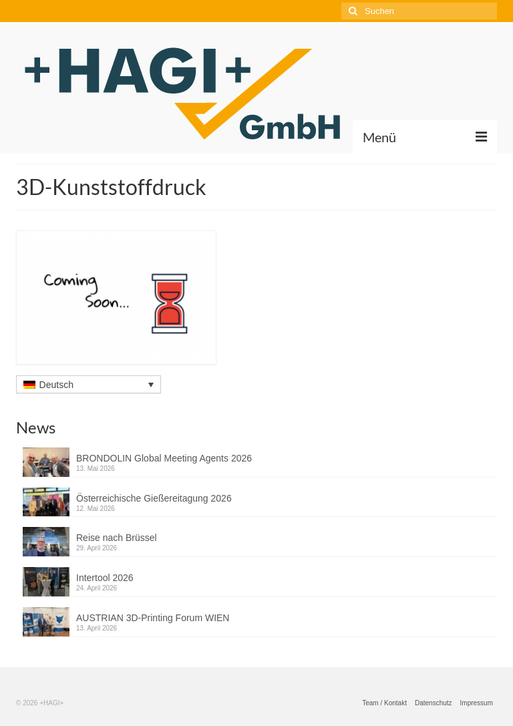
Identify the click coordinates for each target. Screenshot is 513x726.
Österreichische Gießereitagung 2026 (154, 498)
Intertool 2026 (105, 577)
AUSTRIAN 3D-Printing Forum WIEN (152, 617)
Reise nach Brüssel (116, 537)
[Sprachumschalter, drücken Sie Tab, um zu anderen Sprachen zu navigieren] (88, 384)
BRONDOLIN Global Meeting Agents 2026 (164, 458)
